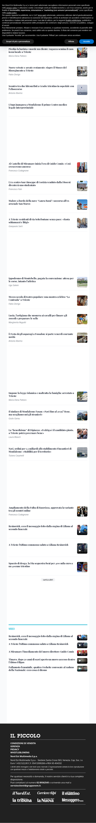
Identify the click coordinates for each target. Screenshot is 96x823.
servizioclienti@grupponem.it (25, 785)
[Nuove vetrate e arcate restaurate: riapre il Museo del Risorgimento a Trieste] (41, 69)
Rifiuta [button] (71, 41)
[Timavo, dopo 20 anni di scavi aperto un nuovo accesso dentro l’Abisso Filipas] (42, 661)
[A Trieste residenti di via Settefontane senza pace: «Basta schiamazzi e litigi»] (41, 221)
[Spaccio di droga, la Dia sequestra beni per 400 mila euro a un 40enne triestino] (41, 565)
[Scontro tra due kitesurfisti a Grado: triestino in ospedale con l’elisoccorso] (41, 87)
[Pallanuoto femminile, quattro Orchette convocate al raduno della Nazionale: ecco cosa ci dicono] (42, 669)
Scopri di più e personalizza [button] (18, 41)
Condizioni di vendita (23, 743)
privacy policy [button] (11, 8)
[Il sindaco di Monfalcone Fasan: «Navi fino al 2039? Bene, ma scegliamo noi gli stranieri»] (41, 413)
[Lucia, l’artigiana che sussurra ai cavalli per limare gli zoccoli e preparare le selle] (41, 317)
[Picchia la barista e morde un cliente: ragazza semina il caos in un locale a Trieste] (41, 50)
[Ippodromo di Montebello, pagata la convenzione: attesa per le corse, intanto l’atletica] (41, 280)
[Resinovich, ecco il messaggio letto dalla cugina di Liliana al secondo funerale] (41, 528)
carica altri (48, 579)
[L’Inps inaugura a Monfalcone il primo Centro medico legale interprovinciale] (41, 106)
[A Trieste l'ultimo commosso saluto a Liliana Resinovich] (38, 544)
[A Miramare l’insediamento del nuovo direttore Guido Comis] (41, 651)
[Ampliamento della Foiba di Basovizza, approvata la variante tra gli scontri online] (41, 509)
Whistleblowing (19, 752)
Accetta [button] (86, 41)
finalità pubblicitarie (73, 20)
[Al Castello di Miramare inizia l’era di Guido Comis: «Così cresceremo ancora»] (41, 165)
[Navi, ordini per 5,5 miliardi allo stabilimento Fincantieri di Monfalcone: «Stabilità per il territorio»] (41, 450)
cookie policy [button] (11, 13)
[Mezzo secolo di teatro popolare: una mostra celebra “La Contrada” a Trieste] (41, 298)
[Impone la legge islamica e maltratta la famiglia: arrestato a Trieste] (41, 394)
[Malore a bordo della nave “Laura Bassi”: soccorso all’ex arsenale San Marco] (41, 202)
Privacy (14, 749)
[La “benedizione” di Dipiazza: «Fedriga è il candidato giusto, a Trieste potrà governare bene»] (41, 431)
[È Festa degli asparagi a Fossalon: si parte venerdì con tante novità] (41, 335)
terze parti (42, 15)
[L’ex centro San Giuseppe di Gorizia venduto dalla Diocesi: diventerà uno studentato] (41, 184)
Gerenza (15, 746)
